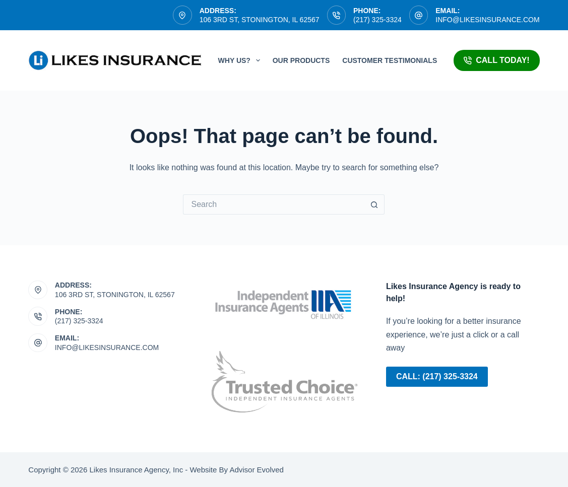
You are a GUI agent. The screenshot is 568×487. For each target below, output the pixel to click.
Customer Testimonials (389, 60)
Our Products (301, 60)
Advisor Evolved (256, 469)
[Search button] (374, 204)
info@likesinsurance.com (487, 20)
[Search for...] (273, 204)
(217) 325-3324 (377, 20)
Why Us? (241, 60)
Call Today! (496, 60)
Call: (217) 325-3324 (437, 376)
